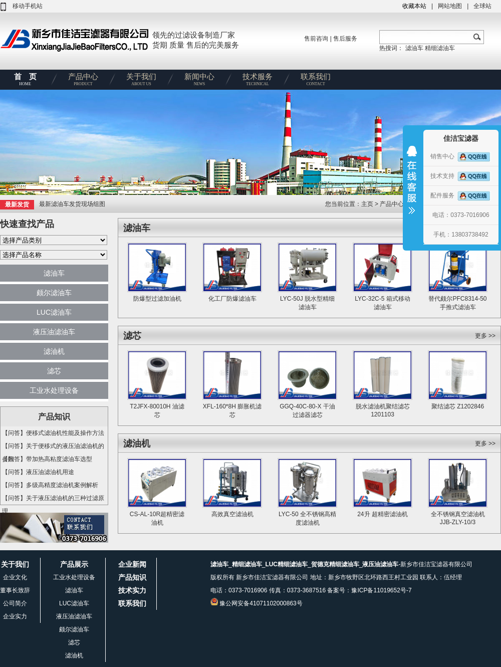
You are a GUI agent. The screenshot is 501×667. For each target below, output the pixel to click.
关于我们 (141, 81)
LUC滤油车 (54, 312)
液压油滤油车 (54, 332)
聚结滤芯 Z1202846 (457, 406)
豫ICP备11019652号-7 (381, 590)
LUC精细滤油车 (286, 564)
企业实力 (15, 616)
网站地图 (450, 6)
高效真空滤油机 (232, 514)
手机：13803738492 (460, 234)
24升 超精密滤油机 (382, 514)
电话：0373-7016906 (460, 214)
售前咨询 (316, 38)
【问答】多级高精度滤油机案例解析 (50, 485)
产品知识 (132, 577)
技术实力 (132, 590)
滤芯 (54, 371)
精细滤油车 (440, 48)
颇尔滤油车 (54, 293)
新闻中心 (199, 81)
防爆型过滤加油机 (157, 298)
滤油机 (54, 351)
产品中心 (83, 81)
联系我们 (316, 81)
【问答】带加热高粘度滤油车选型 (47, 459)
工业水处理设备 (54, 390)
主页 (368, 203)
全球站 (482, 6)
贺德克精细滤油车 (335, 564)
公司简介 (15, 603)
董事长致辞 (15, 590)
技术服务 (257, 81)
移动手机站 (28, 6)
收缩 (412, 186)
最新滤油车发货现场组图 (72, 203)
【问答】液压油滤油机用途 (38, 472)
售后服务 (345, 38)
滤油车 (414, 48)
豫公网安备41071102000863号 (260, 603)
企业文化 (15, 577)
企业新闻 (132, 564)
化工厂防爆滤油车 (232, 298)
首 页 (25, 81)
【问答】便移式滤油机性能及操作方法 (53, 432)
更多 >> (485, 335)
